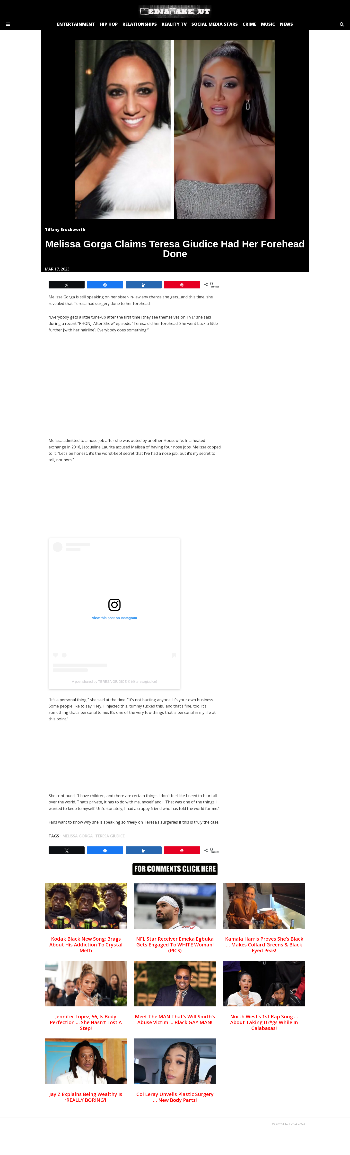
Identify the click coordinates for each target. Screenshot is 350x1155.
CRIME (249, 24)
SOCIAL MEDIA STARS (215, 24)
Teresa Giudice (110, 836)
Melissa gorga (77, 836)
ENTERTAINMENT (76, 24)
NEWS (286, 24)
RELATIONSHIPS (139, 24)
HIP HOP (109, 24)
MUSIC (268, 24)
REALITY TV (174, 24)
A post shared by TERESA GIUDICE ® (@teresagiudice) (114, 681)
